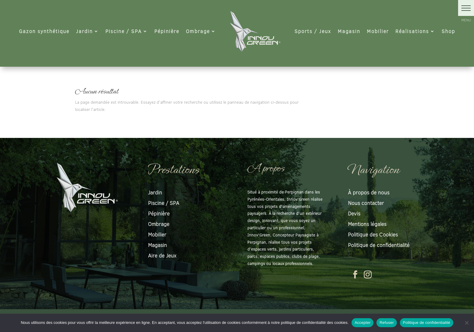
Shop (448, 31)
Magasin (349, 31)
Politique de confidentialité (426, 322)
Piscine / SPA (123, 31)
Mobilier (378, 31)
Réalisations (412, 31)
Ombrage (198, 31)
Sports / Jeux (312, 31)
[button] (466, 8)
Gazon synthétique (44, 31)
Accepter (362, 322)
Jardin (84, 31)
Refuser (386, 322)
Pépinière (166, 31)
